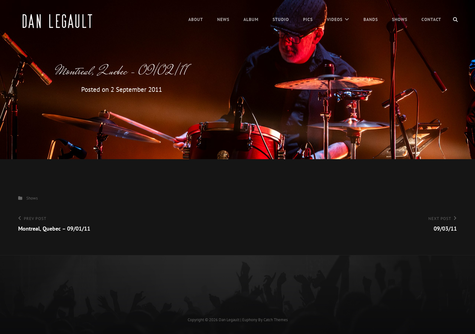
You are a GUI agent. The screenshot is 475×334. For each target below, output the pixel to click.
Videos (334, 19)
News (223, 19)
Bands (370, 19)
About (195, 19)
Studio (281, 19)
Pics (308, 19)
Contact (431, 19)
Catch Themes (276, 319)
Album (250, 19)
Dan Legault (229, 319)
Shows (399, 19)
